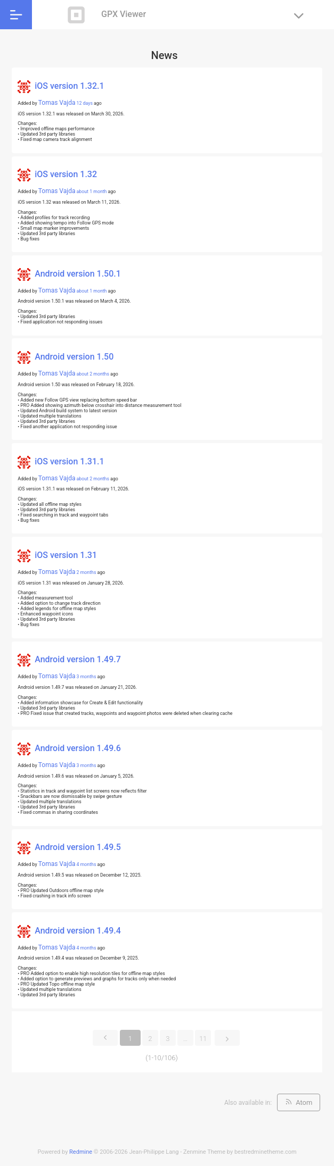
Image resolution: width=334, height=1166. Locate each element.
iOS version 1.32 (66, 174)
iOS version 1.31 (66, 555)
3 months (86, 676)
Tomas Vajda (57, 102)
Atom (304, 1102)
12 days (85, 103)
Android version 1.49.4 (78, 931)
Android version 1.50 (74, 357)
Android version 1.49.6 (78, 748)
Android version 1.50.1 (78, 274)
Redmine (80, 1151)
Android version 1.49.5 (78, 847)
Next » (227, 1035)
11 (203, 1039)
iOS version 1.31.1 (69, 461)
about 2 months (93, 374)
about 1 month (92, 191)
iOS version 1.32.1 (69, 86)
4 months (86, 864)
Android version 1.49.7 (78, 660)
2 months (86, 572)
